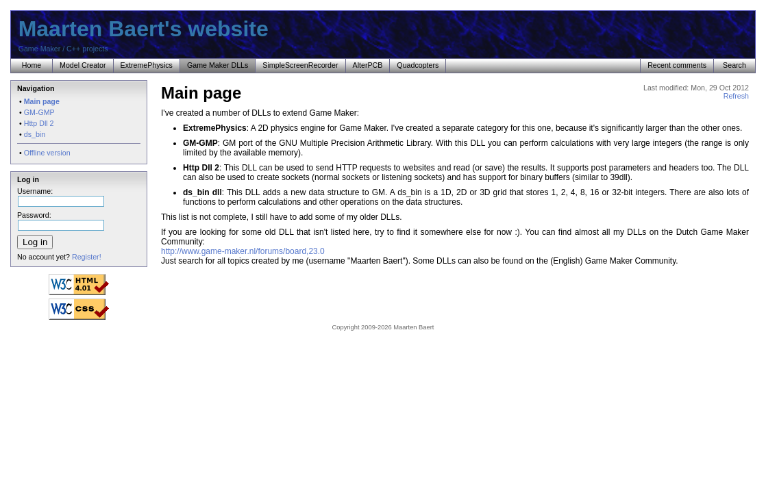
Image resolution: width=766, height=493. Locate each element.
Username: (60, 195)
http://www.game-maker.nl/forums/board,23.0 (243, 251)
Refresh (736, 96)
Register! (86, 257)
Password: (60, 219)
